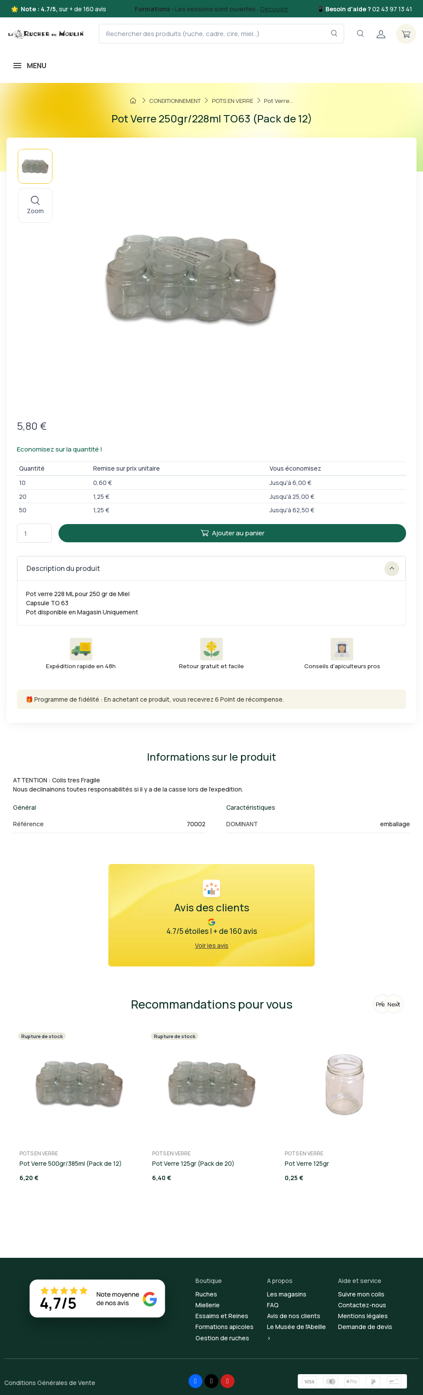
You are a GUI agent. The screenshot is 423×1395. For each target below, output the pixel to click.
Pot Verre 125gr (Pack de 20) (193, 1163)
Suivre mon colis (361, 1294)
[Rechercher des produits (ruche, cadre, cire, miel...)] (221, 33)
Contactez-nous (362, 1305)
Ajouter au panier (232, 533)
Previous (384, 1004)
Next (393, 1004)
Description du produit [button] (212, 568)
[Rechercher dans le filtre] (334, 33)
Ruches (206, 1294)
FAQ (273, 1305)
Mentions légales (363, 1316)
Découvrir (274, 9)
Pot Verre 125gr (307, 1163)
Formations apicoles (224, 1326)
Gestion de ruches (222, 1338)
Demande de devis (365, 1326)
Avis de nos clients (293, 1316)
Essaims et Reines (221, 1316)
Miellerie (207, 1305)
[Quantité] (34, 533)
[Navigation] (360, 33)
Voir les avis (211, 945)
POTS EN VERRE (39, 1153)
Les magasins (286, 1294)
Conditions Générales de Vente (49, 1383)
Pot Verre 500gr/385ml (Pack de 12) (71, 1163)
